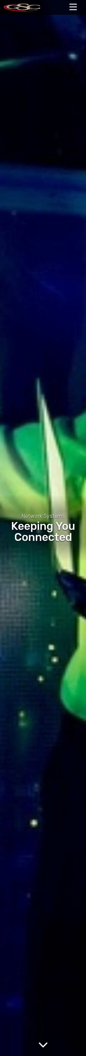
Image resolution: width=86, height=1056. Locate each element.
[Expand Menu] (73, 7)
